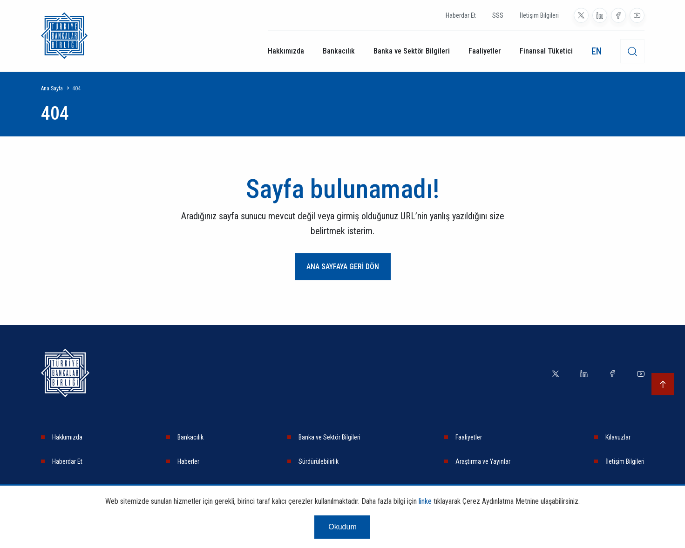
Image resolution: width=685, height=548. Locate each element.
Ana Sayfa (52, 88)
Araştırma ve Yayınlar (482, 461)
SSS (497, 15)
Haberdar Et (461, 15)
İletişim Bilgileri (539, 15)
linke (425, 501)
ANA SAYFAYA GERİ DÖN (342, 266)
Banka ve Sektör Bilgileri (411, 51)
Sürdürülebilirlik (318, 461)
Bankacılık (339, 51)
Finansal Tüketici (546, 51)
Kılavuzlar (618, 437)
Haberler (188, 461)
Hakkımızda (286, 51)
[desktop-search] (632, 51)
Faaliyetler (484, 51)
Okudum (342, 527)
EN (596, 51)
